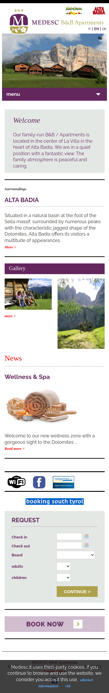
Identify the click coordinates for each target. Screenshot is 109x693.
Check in (19, 537)
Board (17, 555)
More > (10, 247)
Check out (21, 546)
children (19, 577)
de (104, 29)
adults (17, 566)
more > (10, 316)
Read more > (15, 448)
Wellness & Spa (27, 376)
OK (68, 686)
